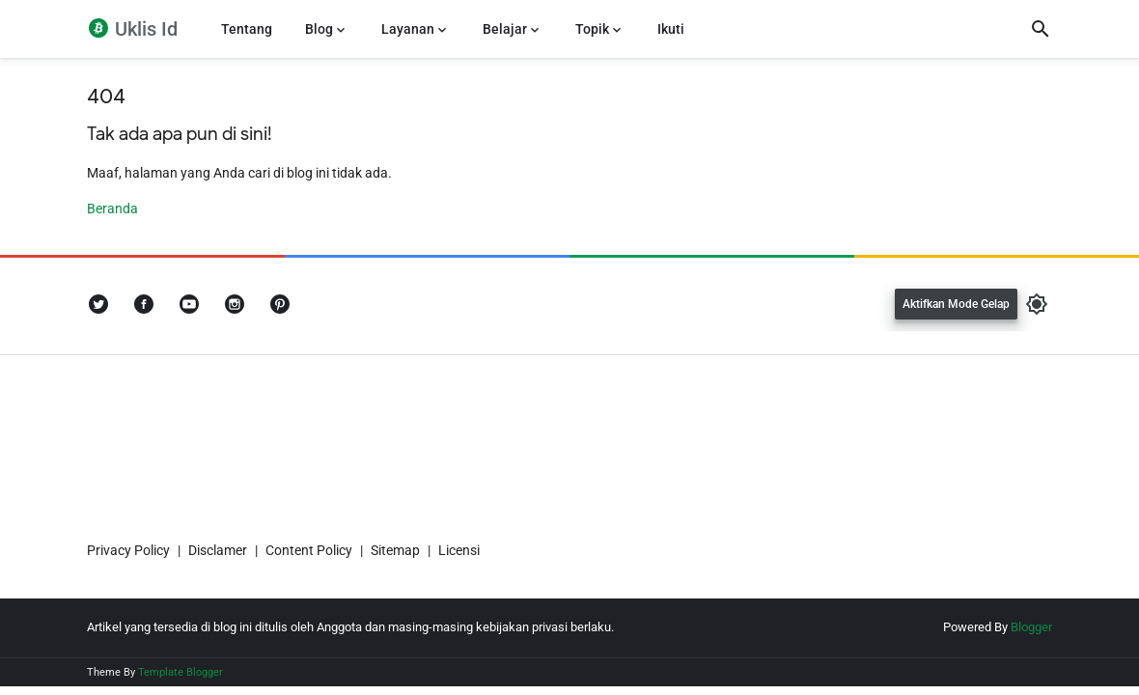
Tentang (246, 29)
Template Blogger (180, 672)
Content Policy (308, 550)
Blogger (1031, 627)
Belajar (505, 29)
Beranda (112, 208)
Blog (319, 29)
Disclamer (217, 550)
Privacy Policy (128, 550)
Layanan (407, 29)
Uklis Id (144, 29)
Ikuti (670, 29)
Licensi (459, 550)
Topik (592, 29)
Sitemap (395, 550)
